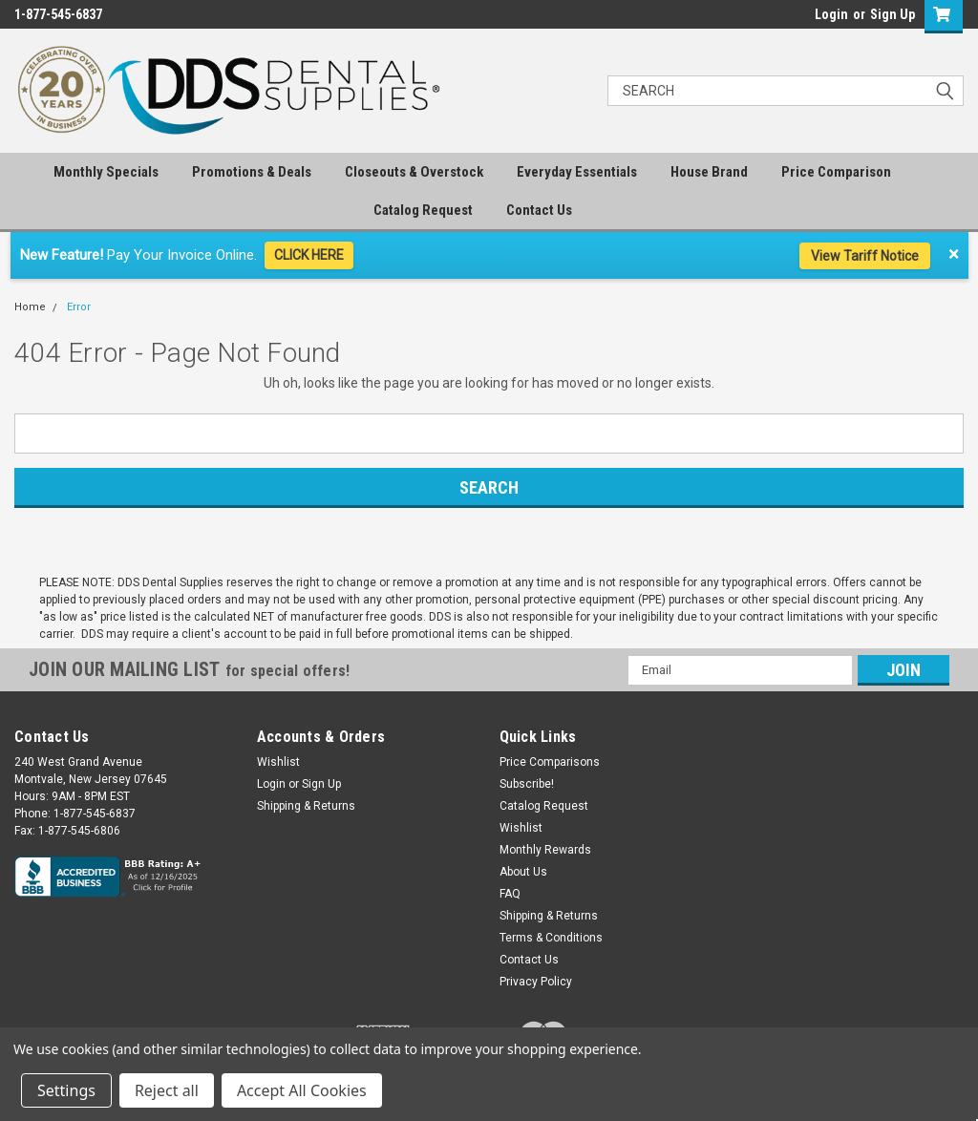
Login (831, 14)
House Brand (709, 171)
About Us (523, 871)
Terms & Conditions (551, 937)
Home (30, 307)
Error (79, 307)
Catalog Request (423, 210)
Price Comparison (836, 171)
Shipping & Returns (306, 806)
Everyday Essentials (577, 171)
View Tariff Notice (865, 256)
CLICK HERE (309, 255)
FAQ (510, 893)
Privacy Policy (536, 981)
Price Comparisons (550, 762)
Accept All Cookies (302, 1090)
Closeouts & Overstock (414, 171)
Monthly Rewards (545, 850)
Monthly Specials (106, 171)
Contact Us (539, 210)
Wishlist (278, 762)
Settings (66, 1090)
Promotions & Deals (251, 171)
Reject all (167, 1090)
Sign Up (892, 14)
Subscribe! (527, 784)
